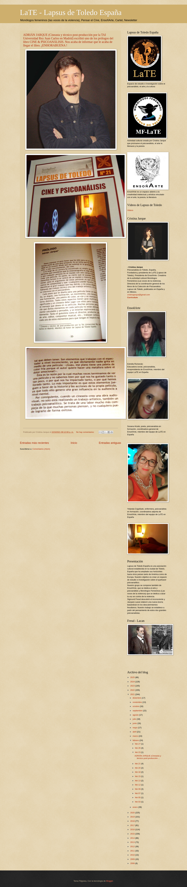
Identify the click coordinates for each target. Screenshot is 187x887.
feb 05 (138, 797)
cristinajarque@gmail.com (138, 295)
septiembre (138, 710)
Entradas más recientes (34, 442)
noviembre (137, 702)
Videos (130, 210)
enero (135, 807)
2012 (132, 846)
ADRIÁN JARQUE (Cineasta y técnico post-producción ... (148, 757)
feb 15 (138, 776)
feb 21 (138, 763)
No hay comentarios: (85, 432)
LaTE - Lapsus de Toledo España (71, 12)
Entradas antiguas (110, 442)
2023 (132, 686)
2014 (132, 838)
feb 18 (138, 772)
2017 (132, 825)
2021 (132, 694)
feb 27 (138, 744)
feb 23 (138, 752)
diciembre (137, 698)
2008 (132, 863)
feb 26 (138, 748)
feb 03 (138, 802)
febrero (136, 740)
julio (135, 719)
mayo (135, 727)
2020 (132, 812)
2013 (132, 842)
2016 (132, 829)
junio (135, 723)
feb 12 (138, 785)
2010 (132, 855)
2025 (132, 677)
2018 (132, 821)
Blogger (109, 881)
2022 (132, 690)
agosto (136, 715)
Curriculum (132, 297)
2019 (132, 817)
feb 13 (138, 780)
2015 (132, 834)
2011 (132, 851)
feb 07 (138, 793)
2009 (132, 859)
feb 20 (138, 768)
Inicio (74, 442)
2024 (132, 681)
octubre (136, 706)
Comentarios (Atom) (41, 449)
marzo (136, 736)
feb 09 (138, 789)
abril (135, 732)
